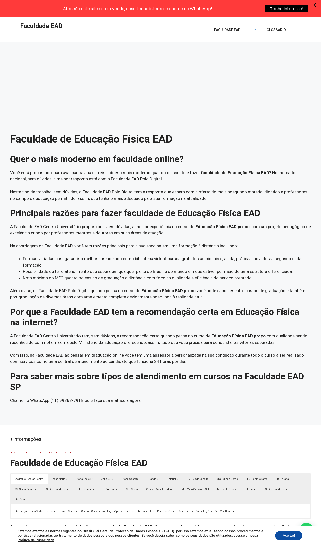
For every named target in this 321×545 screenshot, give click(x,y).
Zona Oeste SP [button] (131, 463)
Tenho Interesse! (286, 9)
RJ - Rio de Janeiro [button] (198, 463)
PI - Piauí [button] (251, 473)
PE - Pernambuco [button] (87, 473)
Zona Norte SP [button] (60, 463)
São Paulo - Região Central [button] (29, 463)
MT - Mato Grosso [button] (227, 473)
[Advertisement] (160, 64)
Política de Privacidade (195, 538)
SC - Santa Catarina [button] (26, 473)
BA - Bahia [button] (111, 473)
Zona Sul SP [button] (107, 463)
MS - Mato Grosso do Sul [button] (195, 473)
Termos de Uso (230, 538)
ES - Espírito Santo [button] (257, 463)
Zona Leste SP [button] (85, 463)
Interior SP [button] (173, 463)
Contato (253, 538)
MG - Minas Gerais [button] (228, 463)
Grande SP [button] (153, 463)
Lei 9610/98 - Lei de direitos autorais (215, 517)
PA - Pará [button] (20, 483)
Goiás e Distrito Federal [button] (159, 473)
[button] (306, 530)
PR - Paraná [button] (282, 463)
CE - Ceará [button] (132, 473)
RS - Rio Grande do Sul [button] (57, 473)
